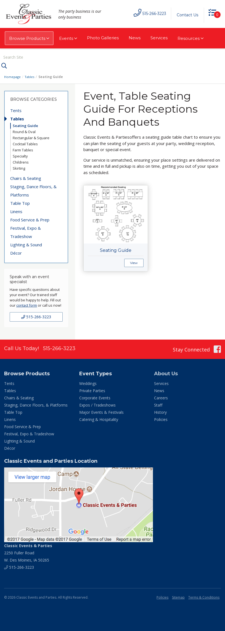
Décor (16, 252)
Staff (158, 404)
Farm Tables (23, 149)
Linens (16, 210)
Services (159, 37)
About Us (166, 373)
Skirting (19, 167)
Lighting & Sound (26, 244)
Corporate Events (94, 397)
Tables (31, 76)
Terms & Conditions (203, 596)
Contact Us (185, 14)
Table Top (20, 202)
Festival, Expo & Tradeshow (25, 231)
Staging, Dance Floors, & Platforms (33, 190)
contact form (26, 304)
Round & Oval (24, 130)
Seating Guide (25, 124)
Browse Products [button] (29, 38)
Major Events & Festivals (101, 411)
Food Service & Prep (29, 219)
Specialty (20, 155)
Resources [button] (190, 38)
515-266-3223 (36, 316)
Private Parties (92, 390)
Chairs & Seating (25, 177)
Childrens (21, 161)
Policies (161, 418)
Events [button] (68, 38)
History (160, 411)
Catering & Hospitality (98, 418)
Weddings (88, 383)
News (135, 37)
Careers (161, 397)
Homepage (13, 76)
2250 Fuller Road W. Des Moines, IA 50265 (28, 552)
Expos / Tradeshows (97, 404)
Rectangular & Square (31, 137)
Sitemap (178, 596)
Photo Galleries (103, 37)
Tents (16, 109)
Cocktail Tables (25, 143)
